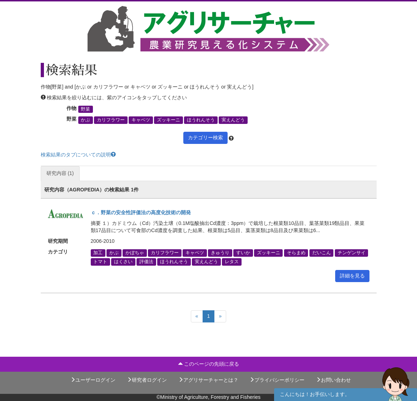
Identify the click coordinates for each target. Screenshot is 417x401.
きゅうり (220, 252)
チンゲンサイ (352, 252)
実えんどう (233, 119)
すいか (243, 252)
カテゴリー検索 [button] (205, 137)
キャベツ (140, 119)
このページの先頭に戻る (208, 364)
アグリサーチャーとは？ (208, 380)
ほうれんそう (201, 119)
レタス (232, 261)
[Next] (220, 316)
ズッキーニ (168, 119)
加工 (98, 252)
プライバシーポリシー (276, 380)
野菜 (85, 109)
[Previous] (197, 316)
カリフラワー (111, 119)
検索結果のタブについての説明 (78, 154)
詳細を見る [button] (352, 276)
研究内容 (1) (60, 173)
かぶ (85, 119)
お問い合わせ (333, 380)
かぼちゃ (134, 252)
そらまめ (296, 252)
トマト (100, 261)
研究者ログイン (147, 380)
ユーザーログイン (92, 380)
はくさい (123, 261)
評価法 (146, 261)
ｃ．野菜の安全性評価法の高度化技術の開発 (141, 212)
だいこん (321, 252)
